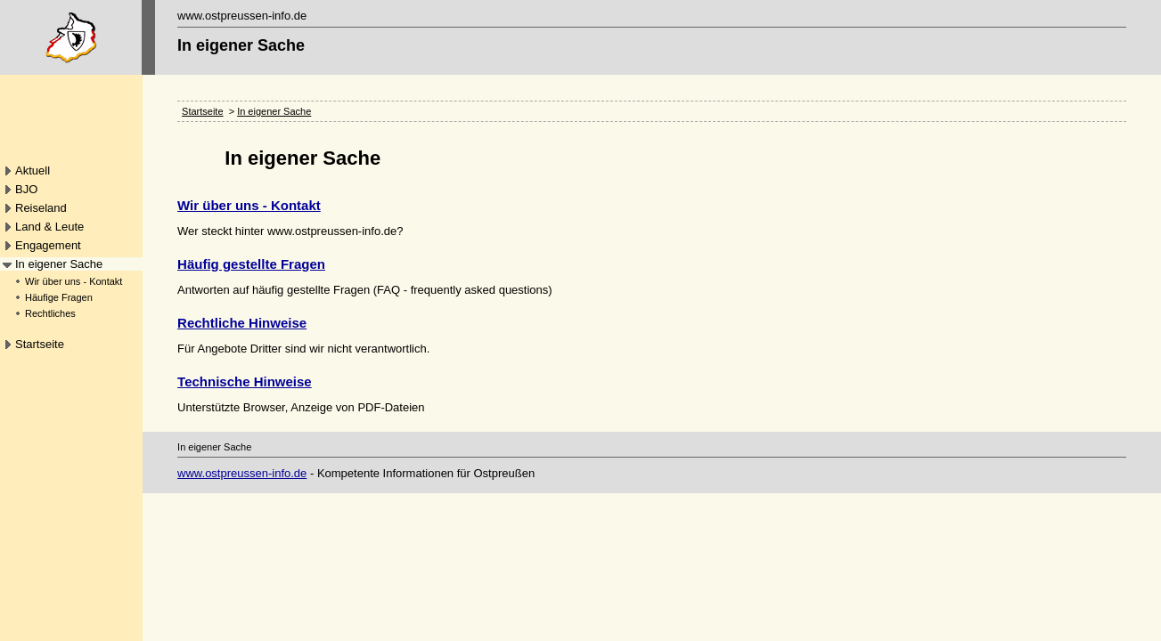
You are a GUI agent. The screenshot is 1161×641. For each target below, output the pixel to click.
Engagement (48, 245)
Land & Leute (49, 226)
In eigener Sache (58, 264)
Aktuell (32, 170)
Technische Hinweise (244, 381)
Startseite (39, 344)
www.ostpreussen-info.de (242, 473)
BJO (26, 189)
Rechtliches (50, 313)
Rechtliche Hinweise (242, 322)
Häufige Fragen (59, 297)
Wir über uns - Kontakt (73, 281)
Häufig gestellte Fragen (251, 264)
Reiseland (41, 208)
